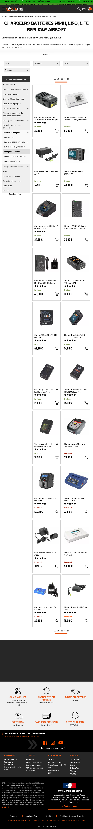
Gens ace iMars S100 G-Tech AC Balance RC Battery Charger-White (76, 118)
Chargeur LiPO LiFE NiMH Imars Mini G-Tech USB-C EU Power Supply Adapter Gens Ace (45, 282)
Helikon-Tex (74, 727)
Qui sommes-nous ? (11, 718)
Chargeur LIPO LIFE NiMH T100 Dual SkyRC (45, 499)
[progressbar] (61, 82)
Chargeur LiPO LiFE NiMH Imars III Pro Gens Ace (75, 554)
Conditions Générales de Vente (72, 816)
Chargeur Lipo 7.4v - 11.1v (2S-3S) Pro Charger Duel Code (46, 390)
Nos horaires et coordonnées (9, 722)
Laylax (72, 724)
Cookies (49, 816)
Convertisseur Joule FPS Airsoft (57, 724)
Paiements (30, 718)
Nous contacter (54, 729)
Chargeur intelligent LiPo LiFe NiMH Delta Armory (74, 445)
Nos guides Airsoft (55, 721)
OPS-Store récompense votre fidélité (34, 727)
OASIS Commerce (51, 826)
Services (51, 718)
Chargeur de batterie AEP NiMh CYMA (45, 554)
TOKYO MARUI (75, 718)
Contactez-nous (69, 785)
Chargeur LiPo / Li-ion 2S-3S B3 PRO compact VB (75, 282)
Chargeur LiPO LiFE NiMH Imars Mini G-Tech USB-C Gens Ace (75, 227)
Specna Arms (75, 721)
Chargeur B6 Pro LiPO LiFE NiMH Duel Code (45, 336)
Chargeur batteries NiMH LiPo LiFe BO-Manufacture (46, 227)
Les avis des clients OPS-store (13, 727)
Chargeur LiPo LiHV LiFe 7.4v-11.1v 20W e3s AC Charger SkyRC (46, 118)
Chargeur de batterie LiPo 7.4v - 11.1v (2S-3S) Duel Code (75, 390)
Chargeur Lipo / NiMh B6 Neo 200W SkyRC (74, 173)
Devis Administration (33, 724)
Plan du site (14, 816)
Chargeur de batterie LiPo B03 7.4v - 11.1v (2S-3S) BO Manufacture (74, 336)
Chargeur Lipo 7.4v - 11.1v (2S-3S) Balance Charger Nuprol (46, 445)
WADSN (73, 732)
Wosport (73, 729)
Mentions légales (32, 816)
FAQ (49, 732)
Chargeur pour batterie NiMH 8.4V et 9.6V (46, 173)
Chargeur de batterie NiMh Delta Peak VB (75, 608)
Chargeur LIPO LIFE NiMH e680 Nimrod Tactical (74, 499)
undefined (46, 55)
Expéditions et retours (34, 721)
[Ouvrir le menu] (3, 9)
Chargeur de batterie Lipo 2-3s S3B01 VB (45, 608)
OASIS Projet (40, 826)
